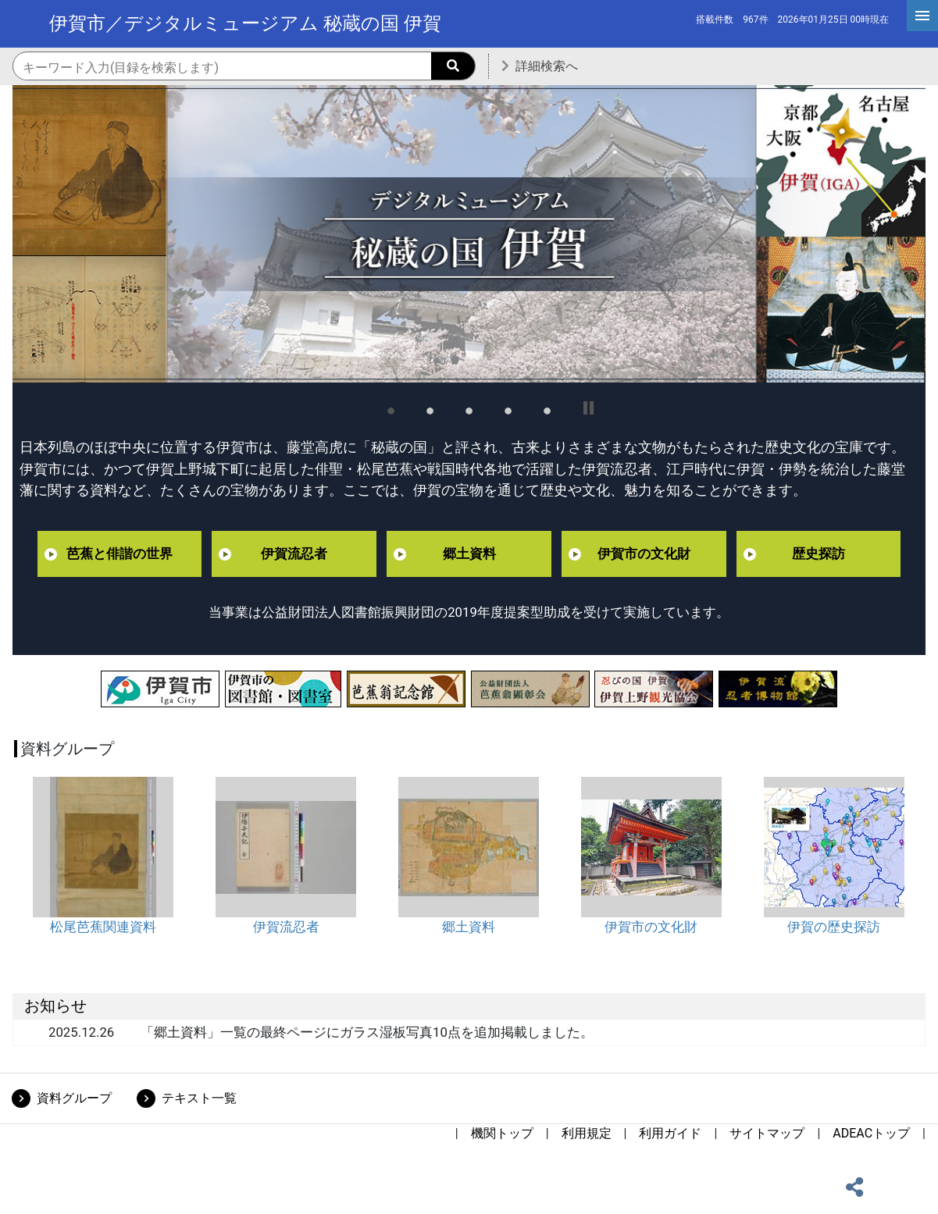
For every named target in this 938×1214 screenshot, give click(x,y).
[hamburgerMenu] (922, 15)
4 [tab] (508, 408)
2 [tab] (430, 408)
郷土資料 (469, 553)
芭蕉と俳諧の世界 (119, 553)
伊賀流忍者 (294, 553)
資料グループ (74, 1098)
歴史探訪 (818, 553)
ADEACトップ (871, 1133)
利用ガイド (670, 1133)
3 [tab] (469, 408)
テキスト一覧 (199, 1098)
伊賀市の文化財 (643, 553)
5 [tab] (547, 408)
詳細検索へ (546, 66)
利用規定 (587, 1133)
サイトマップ (766, 1133)
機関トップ (502, 1133)
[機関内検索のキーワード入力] (244, 67)
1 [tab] (391, 408)
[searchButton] (453, 65)
